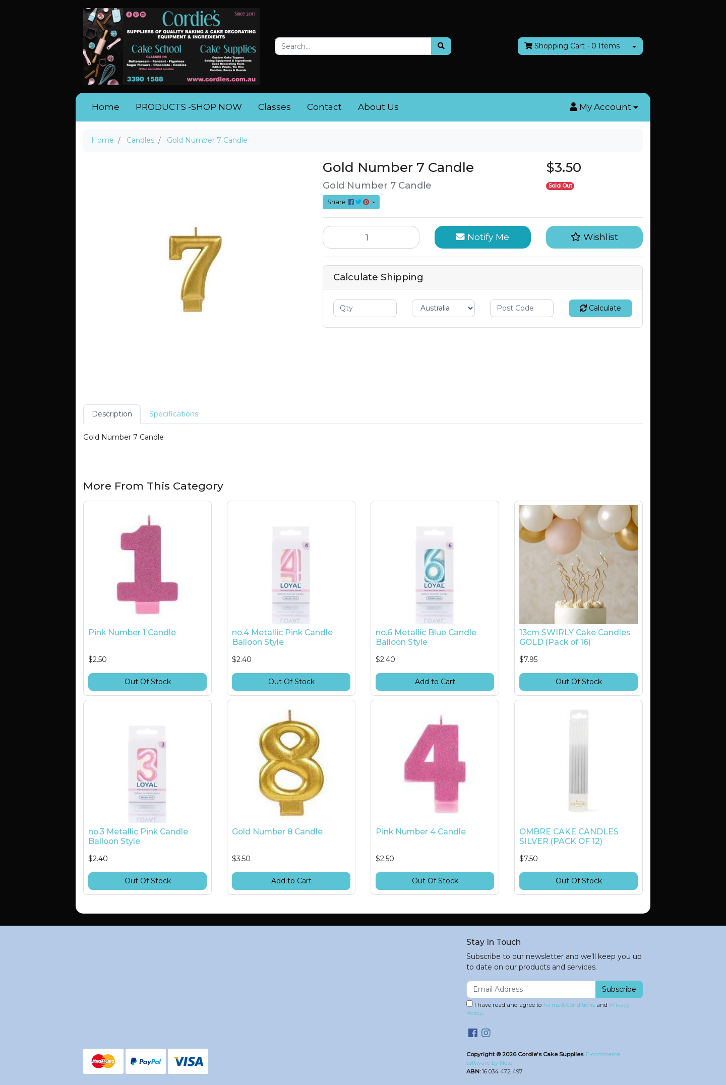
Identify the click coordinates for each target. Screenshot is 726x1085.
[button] (604, 107)
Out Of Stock (148, 681)
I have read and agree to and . (548, 1008)
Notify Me (482, 236)
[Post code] (522, 308)
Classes (274, 107)
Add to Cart (435, 681)
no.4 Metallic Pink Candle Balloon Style (282, 637)
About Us (378, 107)
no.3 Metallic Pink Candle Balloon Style (138, 836)
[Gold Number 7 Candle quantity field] (371, 237)
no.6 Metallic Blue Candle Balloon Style (426, 637)
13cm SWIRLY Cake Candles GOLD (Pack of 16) (575, 637)
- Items (572, 46)
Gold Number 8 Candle (277, 831)
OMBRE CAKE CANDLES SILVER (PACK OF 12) (569, 836)
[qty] (365, 308)
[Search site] (441, 46)
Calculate (600, 308)
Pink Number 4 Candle (421, 831)
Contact (324, 107)
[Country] (443, 308)
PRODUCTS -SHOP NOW (189, 107)
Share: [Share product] (349, 202)
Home (105, 107)
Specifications (173, 413)
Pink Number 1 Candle (132, 632)
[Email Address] (531, 989)
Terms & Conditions (569, 1004)
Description (112, 413)
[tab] (112, 414)
